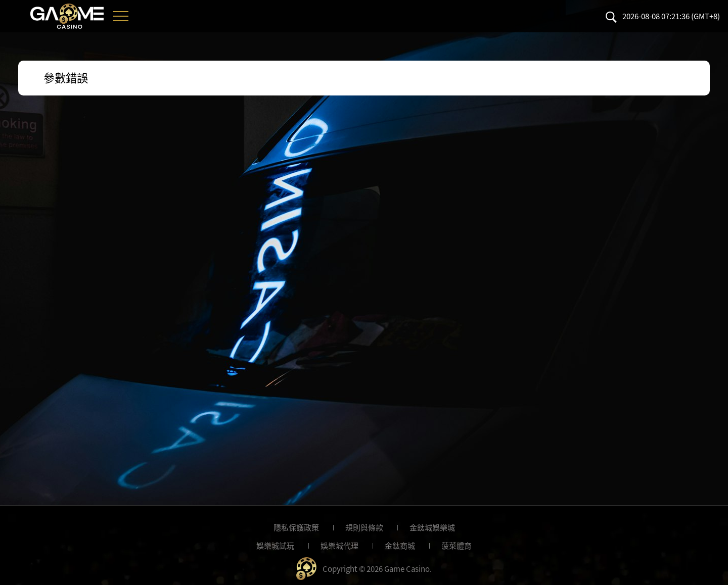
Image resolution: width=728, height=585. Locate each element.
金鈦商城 (400, 545)
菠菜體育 (456, 545)
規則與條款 (364, 527)
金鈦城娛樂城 (432, 527)
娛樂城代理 (339, 545)
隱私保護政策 (296, 527)
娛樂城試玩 (275, 545)
